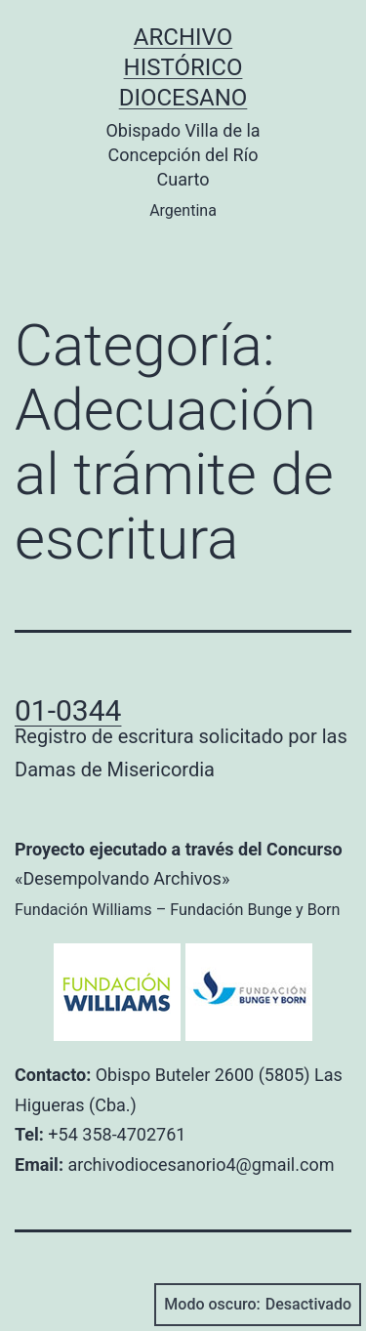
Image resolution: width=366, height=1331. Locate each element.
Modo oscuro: (257, 1304)
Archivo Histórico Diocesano (183, 67)
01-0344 (68, 710)
